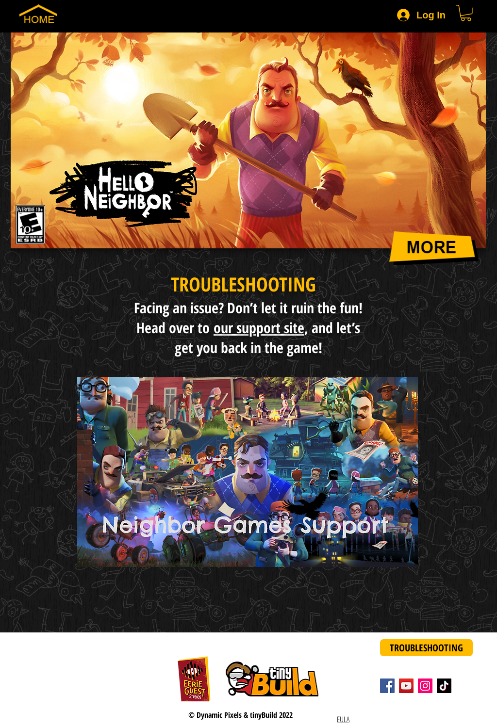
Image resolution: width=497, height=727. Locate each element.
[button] (466, 13)
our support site (259, 328)
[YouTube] (406, 686)
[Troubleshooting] (426, 647)
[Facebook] (387, 686)
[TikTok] (444, 686)
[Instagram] (425, 686)
